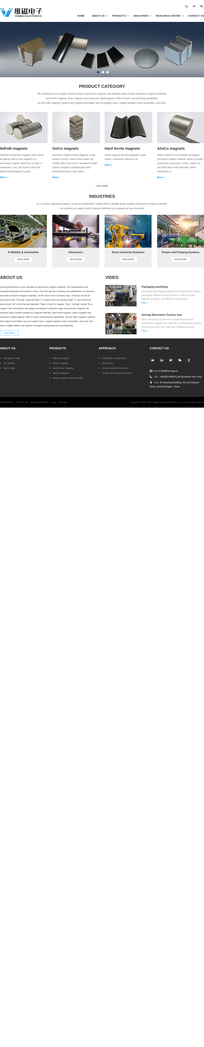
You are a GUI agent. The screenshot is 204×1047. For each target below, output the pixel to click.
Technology (9, 368)
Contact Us (196, 15)
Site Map (62, 402)
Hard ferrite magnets (63, 368)
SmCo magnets (60, 363)
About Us (98, 15)
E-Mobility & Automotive (114, 358)
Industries (140, 15)
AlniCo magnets (61, 373)
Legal (53, 402)
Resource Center (168, 15)
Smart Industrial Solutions (115, 368)
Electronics (107, 363)
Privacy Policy (6, 402)
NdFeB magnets (61, 358)
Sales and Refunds (39, 402)
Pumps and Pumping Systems (117, 373)
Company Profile (11, 358)
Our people (9, 363)
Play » (144, 302)
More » (3, 177)
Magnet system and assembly (68, 378)
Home (81, 15)
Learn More (102, 185)
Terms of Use (21, 402)
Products (119, 15)
